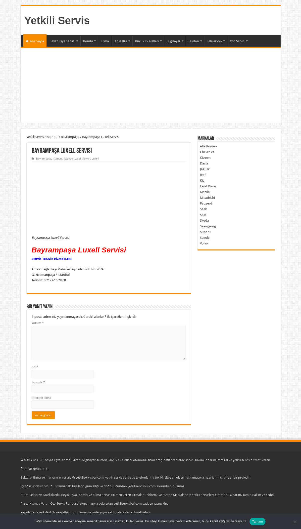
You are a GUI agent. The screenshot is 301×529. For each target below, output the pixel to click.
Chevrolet (207, 152)
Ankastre (120, 41)
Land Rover (208, 186)
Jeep (203, 175)
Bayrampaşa (70, 137)
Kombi (88, 41)
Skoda (204, 220)
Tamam (257, 521)
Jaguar (204, 169)
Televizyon (214, 41)
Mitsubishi (207, 198)
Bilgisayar (173, 41)
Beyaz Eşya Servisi (62, 41)
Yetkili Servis (57, 20)
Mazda (205, 192)
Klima (105, 41)
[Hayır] (294, 521)
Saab (203, 209)
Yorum (38, 323)
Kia (202, 180)
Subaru (205, 232)
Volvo (204, 243)
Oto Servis (237, 41)
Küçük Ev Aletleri (147, 41)
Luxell (95, 158)
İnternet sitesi (41, 398)
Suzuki (204, 238)
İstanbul (52, 137)
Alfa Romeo (208, 146)
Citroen (205, 158)
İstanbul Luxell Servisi (77, 158)
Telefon (193, 41)
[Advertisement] (151, 85)
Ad (35, 367)
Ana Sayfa (35, 41)
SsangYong (208, 226)
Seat (203, 215)
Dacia (204, 163)
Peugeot (206, 203)
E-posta (38, 382)
